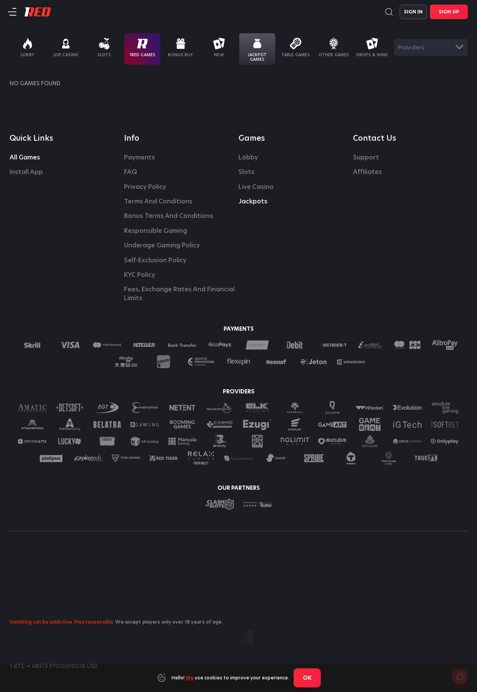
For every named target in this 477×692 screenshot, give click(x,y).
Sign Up (449, 11)
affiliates (367, 172)
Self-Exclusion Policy (155, 260)
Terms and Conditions (158, 201)
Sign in (413, 11)
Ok (307, 678)
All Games (25, 157)
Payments (139, 157)
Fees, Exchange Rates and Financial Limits (180, 293)
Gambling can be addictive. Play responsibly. (62, 622)
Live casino (256, 187)
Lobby (248, 157)
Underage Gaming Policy (162, 245)
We (190, 677)
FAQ (130, 172)
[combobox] (430, 47)
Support (366, 157)
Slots (246, 172)
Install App (26, 172)
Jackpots (253, 201)
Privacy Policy (145, 187)
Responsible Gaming (155, 231)
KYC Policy (139, 275)
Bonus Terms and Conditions (168, 216)
